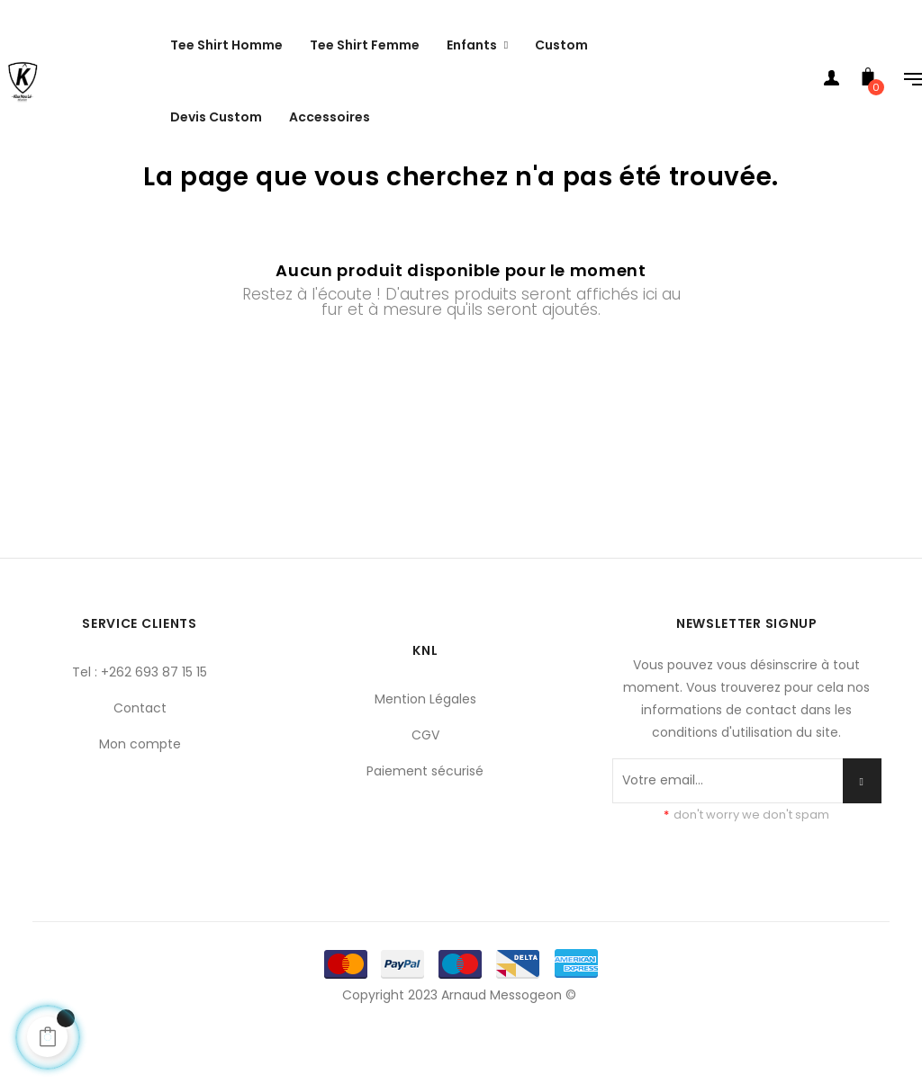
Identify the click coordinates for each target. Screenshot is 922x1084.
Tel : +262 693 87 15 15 (139, 715)
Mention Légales (425, 742)
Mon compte (140, 787)
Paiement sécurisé (425, 814)
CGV (425, 778)
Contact (140, 751)
